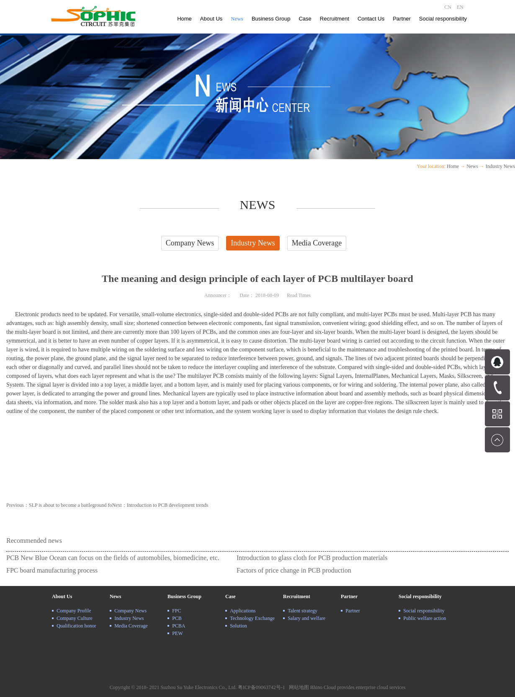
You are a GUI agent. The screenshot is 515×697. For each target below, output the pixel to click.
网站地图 (297, 687)
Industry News (500, 166)
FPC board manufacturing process (52, 570)
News (472, 166)
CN (447, 7)
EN (460, 7)
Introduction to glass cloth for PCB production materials (312, 557)
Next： (160, 505)
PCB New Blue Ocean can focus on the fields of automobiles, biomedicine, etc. (112, 557)
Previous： (59, 505)
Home (184, 18)
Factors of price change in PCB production (294, 570)
